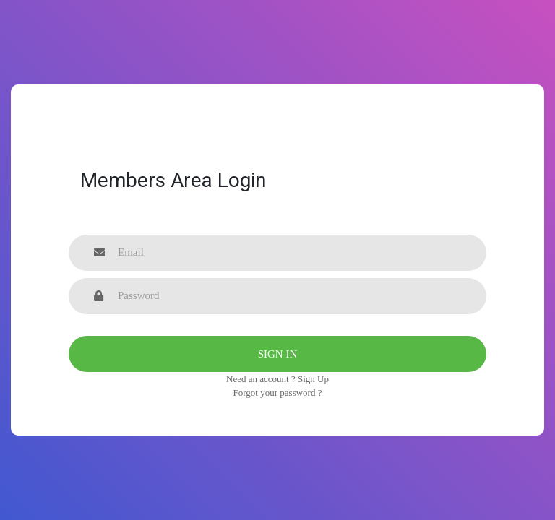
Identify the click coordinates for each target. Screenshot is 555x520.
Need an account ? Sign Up (277, 378)
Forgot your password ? (277, 392)
